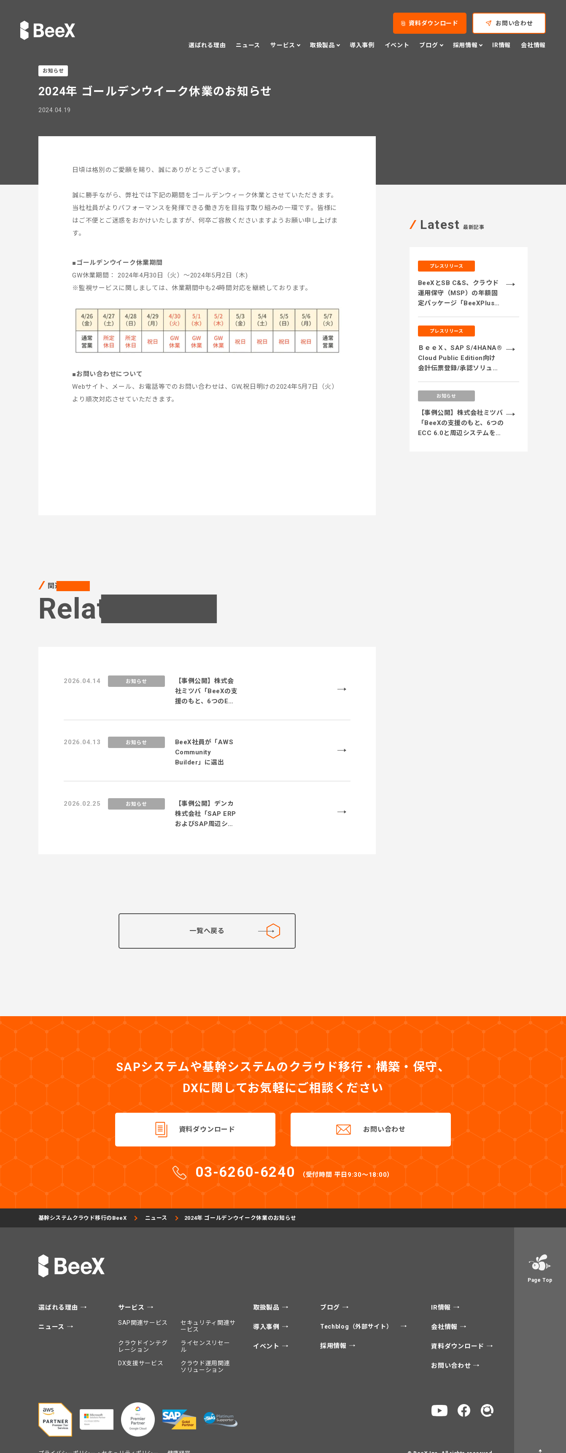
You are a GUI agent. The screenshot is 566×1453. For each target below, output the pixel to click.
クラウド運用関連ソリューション (205, 1347)
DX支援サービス (141, 1343)
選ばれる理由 (59, 1288)
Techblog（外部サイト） (357, 1307)
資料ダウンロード (207, 1110)
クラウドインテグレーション (143, 1327)
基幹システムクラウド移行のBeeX (83, 1198)
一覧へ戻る (234, 911)
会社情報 (445, 1308)
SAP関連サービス (143, 1303)
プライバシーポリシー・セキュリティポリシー (98, 1433)
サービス (132, 1288)
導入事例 (267, 1308)
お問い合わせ (384, 1110)
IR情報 (442, 1288)
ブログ (331, 1288)
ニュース (158, 1198)
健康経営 (179, 1433)
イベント (267, 1327)
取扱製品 (267, 1288)
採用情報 (334, 1327)
